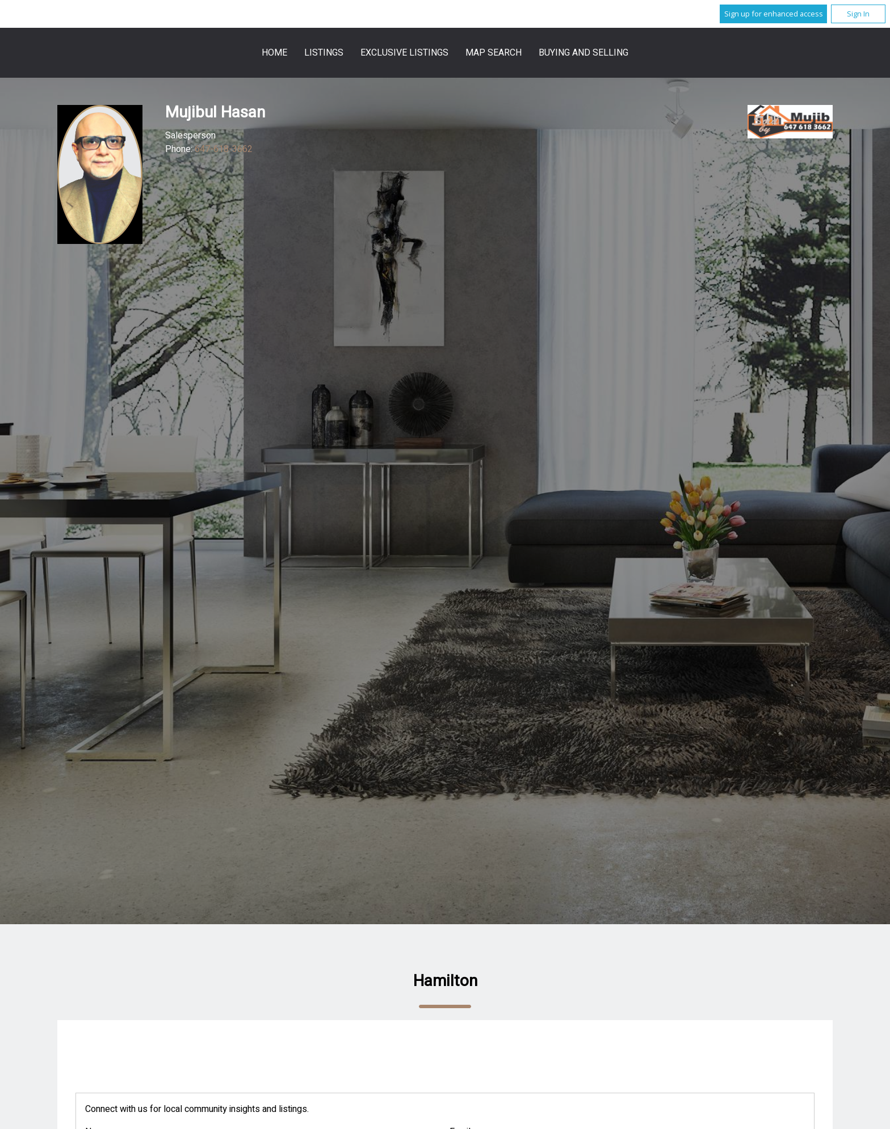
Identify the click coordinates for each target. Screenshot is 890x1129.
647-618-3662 (224, 149)
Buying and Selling (583, 53)
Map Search (493, 53)
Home (274, 53)
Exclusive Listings (404, 53)
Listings (323, 53)
